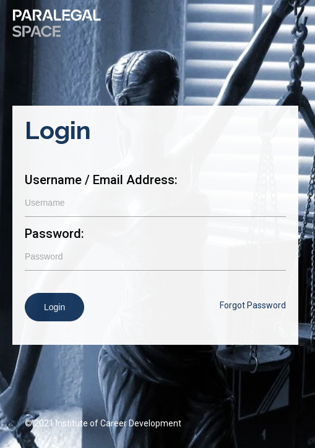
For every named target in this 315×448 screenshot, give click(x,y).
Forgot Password (253, 305)
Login (54, 307)
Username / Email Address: (101, 180)
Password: (54, 233)
